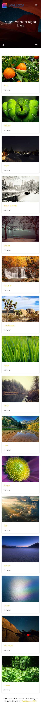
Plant (6, 365)
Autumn (7, 285)
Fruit (6, 85)
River (6, 405)
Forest (7, 685)
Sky (5, 525)
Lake (6, 445)
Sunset (7, 565)
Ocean (7, 605)
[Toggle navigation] (36, 5)
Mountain (8, 645)
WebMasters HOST (29, 701)
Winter (7, 245)
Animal (7, 125)
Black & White (10, 205)
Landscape (9, 325)
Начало (3, 45)
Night (6, 165)
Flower (7, 485)
